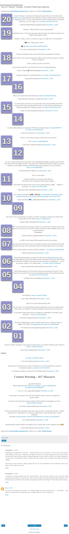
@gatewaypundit (38, 324)
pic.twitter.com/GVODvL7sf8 (51, 107)
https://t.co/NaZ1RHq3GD (34, 346)
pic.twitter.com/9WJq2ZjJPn (39, 46)
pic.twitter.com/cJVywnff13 (41, 368)
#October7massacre (28, 386)
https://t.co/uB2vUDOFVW (53, 128)
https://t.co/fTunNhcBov (34, 416)
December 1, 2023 (47, 70)
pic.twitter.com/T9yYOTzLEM (38, 275)
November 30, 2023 (51, 110)
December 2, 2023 (52, 25)
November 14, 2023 (47, 391)
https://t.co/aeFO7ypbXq (39, 295)
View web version (34, 529)
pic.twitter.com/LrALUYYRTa (51, 196)
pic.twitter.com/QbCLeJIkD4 (34, 358)
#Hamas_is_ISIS (40, 386)
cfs (6, 488)
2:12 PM (10, 488)
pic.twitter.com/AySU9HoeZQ (47, 95)
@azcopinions (22, 416)
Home (34, 525)
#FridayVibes (46, 194)
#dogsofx (19, 196)
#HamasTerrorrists (53, 257)
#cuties (60, 194)
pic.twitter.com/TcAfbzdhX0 (50, 416)
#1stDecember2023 (36, 196)
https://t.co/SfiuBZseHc (43, 219)
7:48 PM (15, 450)
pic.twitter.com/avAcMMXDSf (34, 387)
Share (4, 440)
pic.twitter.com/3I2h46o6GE (55, 249)
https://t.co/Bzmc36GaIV (34, 403)
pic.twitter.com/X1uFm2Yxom (48, 21)
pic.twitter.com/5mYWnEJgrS (51, 263)
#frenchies (26, 196)
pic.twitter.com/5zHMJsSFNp (51, 75)
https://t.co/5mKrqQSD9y (38, 314)
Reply (7, 468)
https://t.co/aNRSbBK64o (40, 141)
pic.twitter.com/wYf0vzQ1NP (38, 186)
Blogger (38, 532)
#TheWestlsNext (51, 386)
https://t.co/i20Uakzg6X (51, 324)
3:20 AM (15, 473)
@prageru (26, 46)
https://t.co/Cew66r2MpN (34, 167)
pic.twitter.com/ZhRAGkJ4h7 (34, 130)
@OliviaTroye (17, 18)
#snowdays (54, 194)
